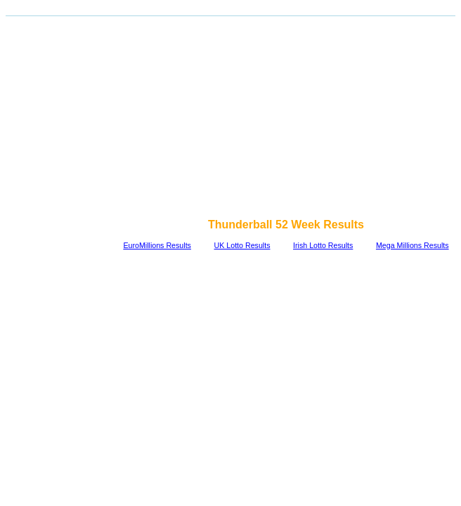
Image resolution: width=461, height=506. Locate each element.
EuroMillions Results (157, 245)
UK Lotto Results (242, 245)
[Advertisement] (233, 118)
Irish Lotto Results (323, 245)
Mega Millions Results (412, 245)
